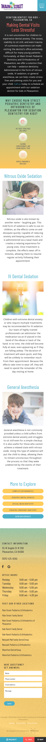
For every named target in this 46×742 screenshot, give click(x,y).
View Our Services (23, 516)
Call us (17, 84)
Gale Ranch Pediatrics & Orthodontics (17, 634)
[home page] (12, 5)
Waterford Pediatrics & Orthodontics (17, 655)
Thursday (7, 591)
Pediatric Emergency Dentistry (23, 510)
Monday (6, 579)
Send (9, 703)
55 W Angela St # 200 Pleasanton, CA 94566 (13, 550)
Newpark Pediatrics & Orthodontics (16, 644)
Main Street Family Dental (12, 615)
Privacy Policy (21, 723)
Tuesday (6, 583)
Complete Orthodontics (23, 491)
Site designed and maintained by (21, 731)
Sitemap (12, 723)
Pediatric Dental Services (23, 497)
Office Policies (32, 723)
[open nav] (41, 5)
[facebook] (2, 566)
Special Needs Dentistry (22, 504)
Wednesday (7, 587)
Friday (5, 595)
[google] (9, 566)
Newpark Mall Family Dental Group (15, 639)
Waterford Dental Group (11, 650)
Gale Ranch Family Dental (12, 629)
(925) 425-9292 (9, 558)
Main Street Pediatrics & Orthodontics (17, 610)
